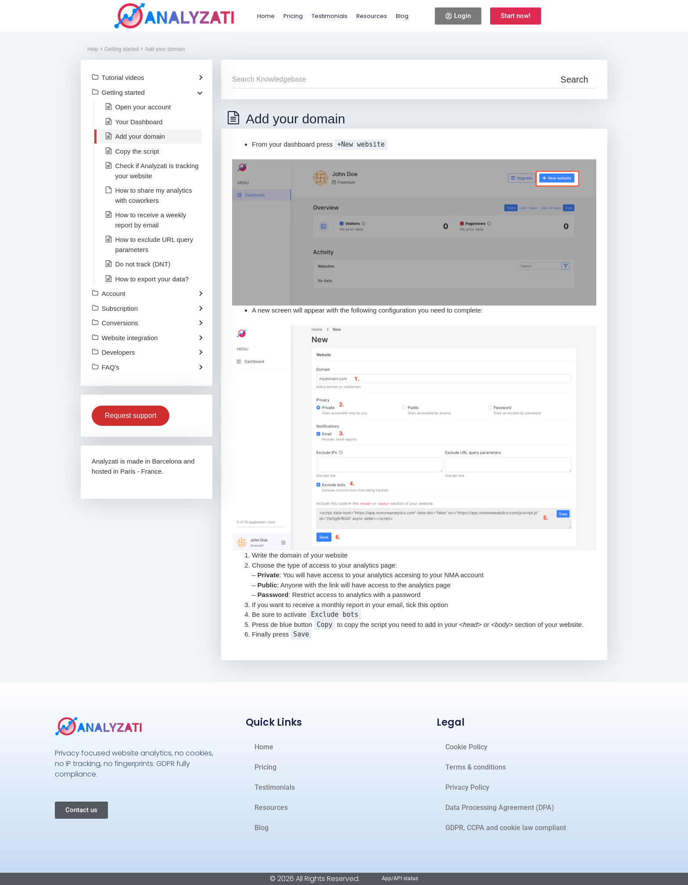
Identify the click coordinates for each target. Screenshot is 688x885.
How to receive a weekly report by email (150, 220)
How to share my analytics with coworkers (153, 195)
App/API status (400, 878)
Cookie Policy (466, 747)
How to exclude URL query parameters (154, 244)
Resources (371, 16)
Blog (402, 16)
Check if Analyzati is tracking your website (157, 171)
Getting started (121, 49)
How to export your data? (152, 279)
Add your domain (165, 49)
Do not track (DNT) (143, 264)
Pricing (293, 16)
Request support (130, 415)
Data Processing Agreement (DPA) (499, 807)
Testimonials (330, 16)
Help (92, 49)
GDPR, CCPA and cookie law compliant (505, 828)
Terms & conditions (475, 767)
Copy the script (137, 151)
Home (266, 16)
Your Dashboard (139, 122)
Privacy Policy (467, 787)
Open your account (143, 107)
